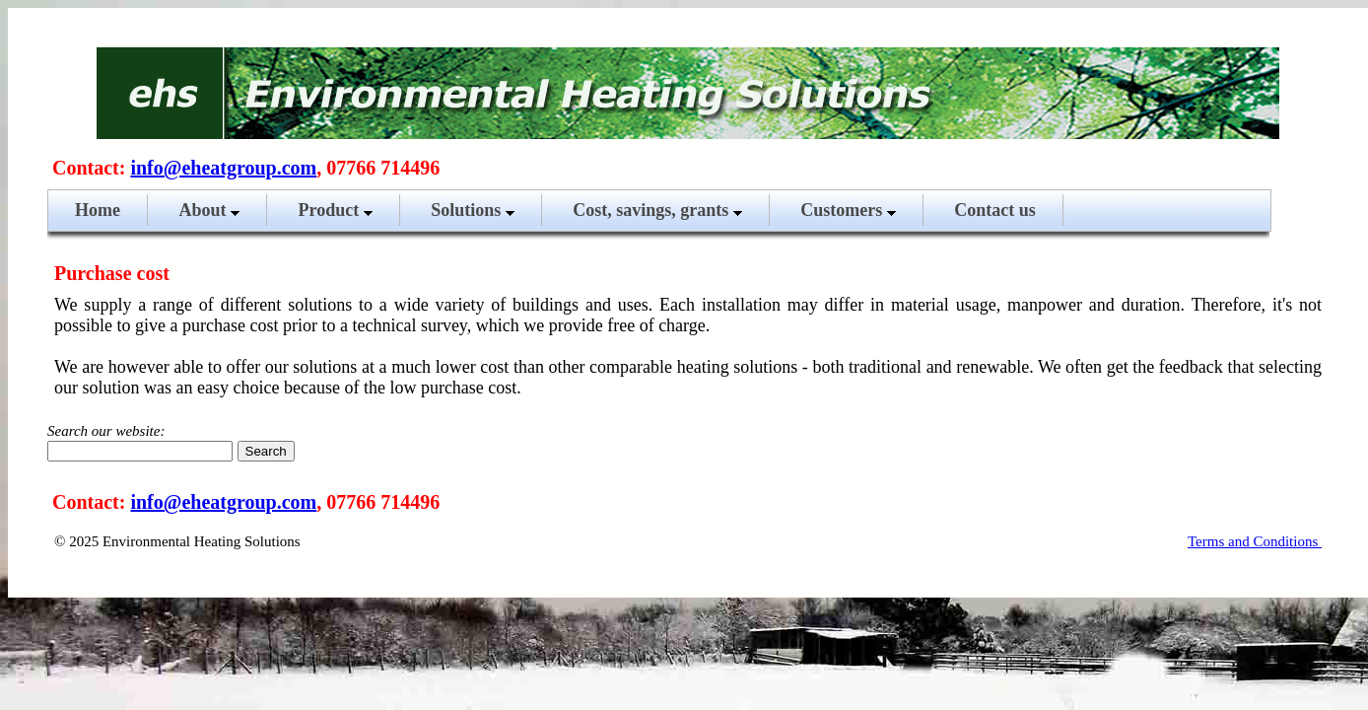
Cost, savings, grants (657, 210)
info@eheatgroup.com (223, 167)
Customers (848, 210)
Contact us (995, 210)
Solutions (472, 210)
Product (336, 210)
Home (97, 210)
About (208, 210)
